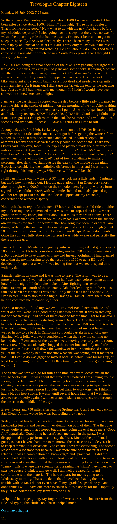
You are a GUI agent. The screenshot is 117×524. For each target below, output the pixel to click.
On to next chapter (14, 510)
